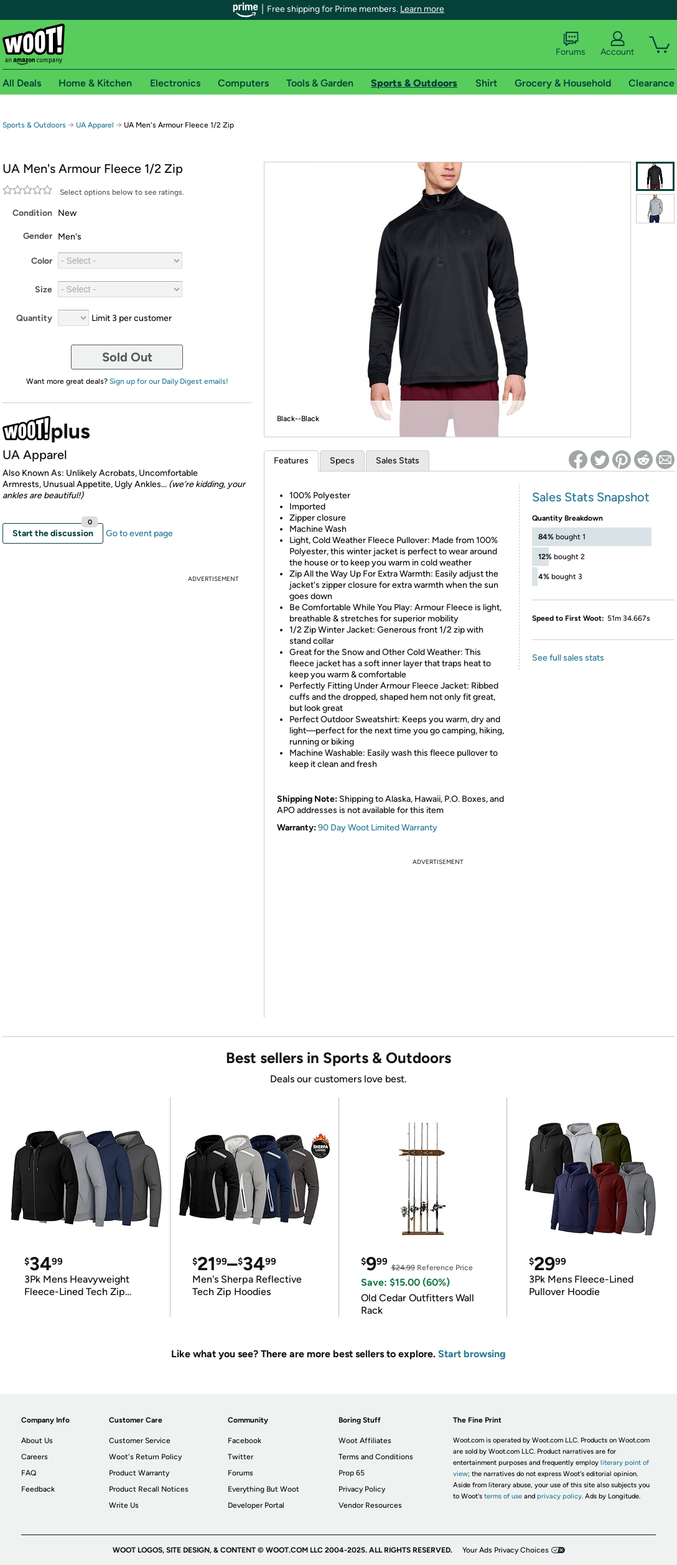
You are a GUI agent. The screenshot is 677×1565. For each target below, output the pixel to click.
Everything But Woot (263, 1489)
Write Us (124, 1505)
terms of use (503, 1496)
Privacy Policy (361, 1489)
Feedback (38, 1489)
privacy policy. (560, 1496)
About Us (37, 1440)
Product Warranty (139, 1473)
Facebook (244, 1440)
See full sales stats (568, 657)
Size (43, 289)
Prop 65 (351, 1473)
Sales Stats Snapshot (591, 497)
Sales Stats (397, 460)
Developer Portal (256, 1505)
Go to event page (139, 533)
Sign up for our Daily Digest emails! (169, 381)
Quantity (34, 318)
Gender (37, 236)
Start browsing (472, 1354)
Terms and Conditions (375, 1456)
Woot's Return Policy (145, 1456)
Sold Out (127, 357)
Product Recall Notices (149, 1489)
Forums (571, 44)
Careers (34, 1456)
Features (291, 460)
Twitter (240, 1456)
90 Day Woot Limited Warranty (377, 827)
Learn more (422, 9)
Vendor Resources (370, 1505)
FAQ (28, 1473)
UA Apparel (95, 125)
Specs (342, 460)
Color (41, 261)
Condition (32, 213)
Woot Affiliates (364, 1440)
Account (617, 44)
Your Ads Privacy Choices (505, 1550)
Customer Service (139, 1440)
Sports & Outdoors (34, 125)
